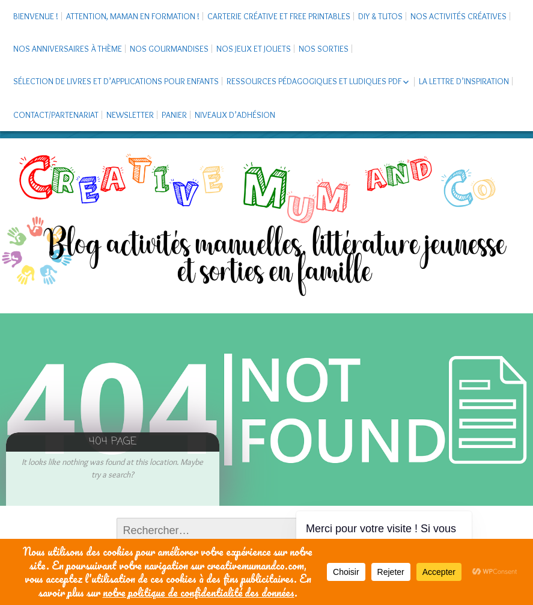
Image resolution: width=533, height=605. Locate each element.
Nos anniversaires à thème (67, 48)
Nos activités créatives (458, 16)
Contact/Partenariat (56, 114)
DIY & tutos (380, 16)
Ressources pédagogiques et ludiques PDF (314, 81)
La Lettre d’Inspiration (464, 81)
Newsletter (130, 114)
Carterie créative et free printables (278, 16)
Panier (174, 114)
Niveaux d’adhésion (235, 114)
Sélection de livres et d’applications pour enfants (116, 81)
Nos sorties (324, 48)
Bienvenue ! (35, 16)
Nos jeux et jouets (253, 48)
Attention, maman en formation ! (132, 16)
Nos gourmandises (169, 48)
